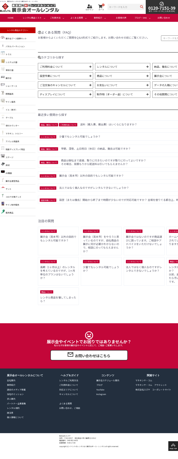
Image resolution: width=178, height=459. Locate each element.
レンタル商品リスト (32, 17)
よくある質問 (76, 17)
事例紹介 (98, 17)
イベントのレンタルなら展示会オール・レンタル (87, 446)
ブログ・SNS (140, 17)
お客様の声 (121, 17)
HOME (11, 17)
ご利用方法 (55, 17)
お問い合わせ (164, 17)
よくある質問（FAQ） (55, 32)
